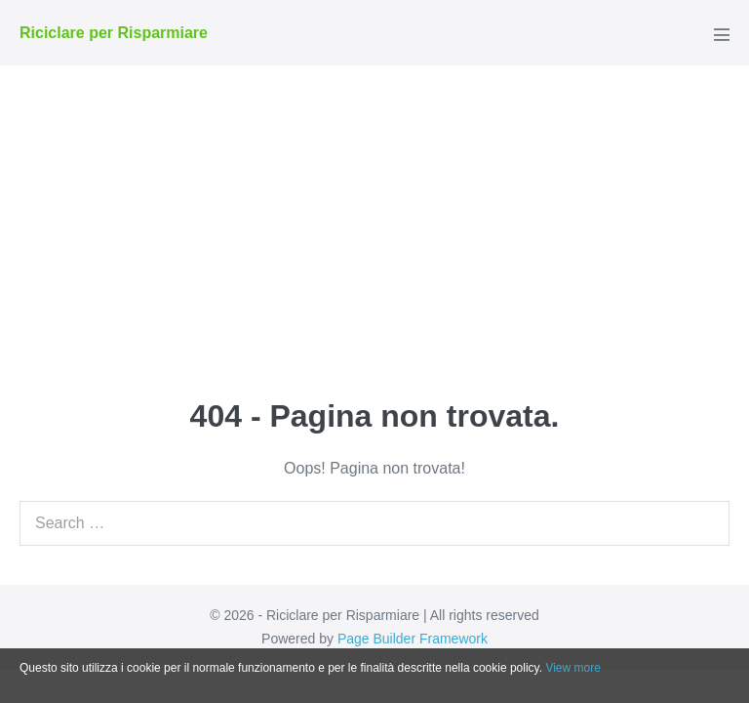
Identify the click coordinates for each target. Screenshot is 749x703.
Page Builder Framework (412, 638)
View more (572, 668)
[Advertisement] (374, 212)
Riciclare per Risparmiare (114, 32)
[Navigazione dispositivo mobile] (721, 34)
